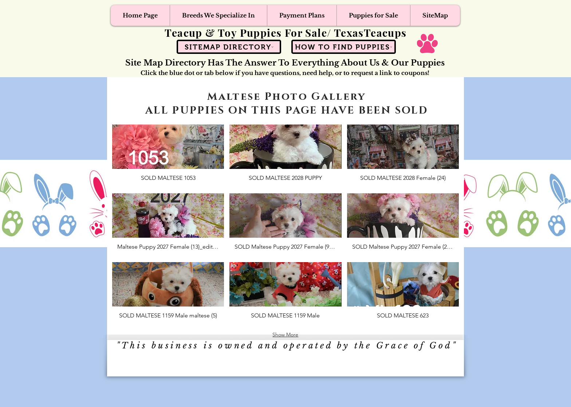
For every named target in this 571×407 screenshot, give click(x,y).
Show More (285, 334)
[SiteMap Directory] (229, 47)
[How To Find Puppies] (343, 47)
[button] (168, 156)
